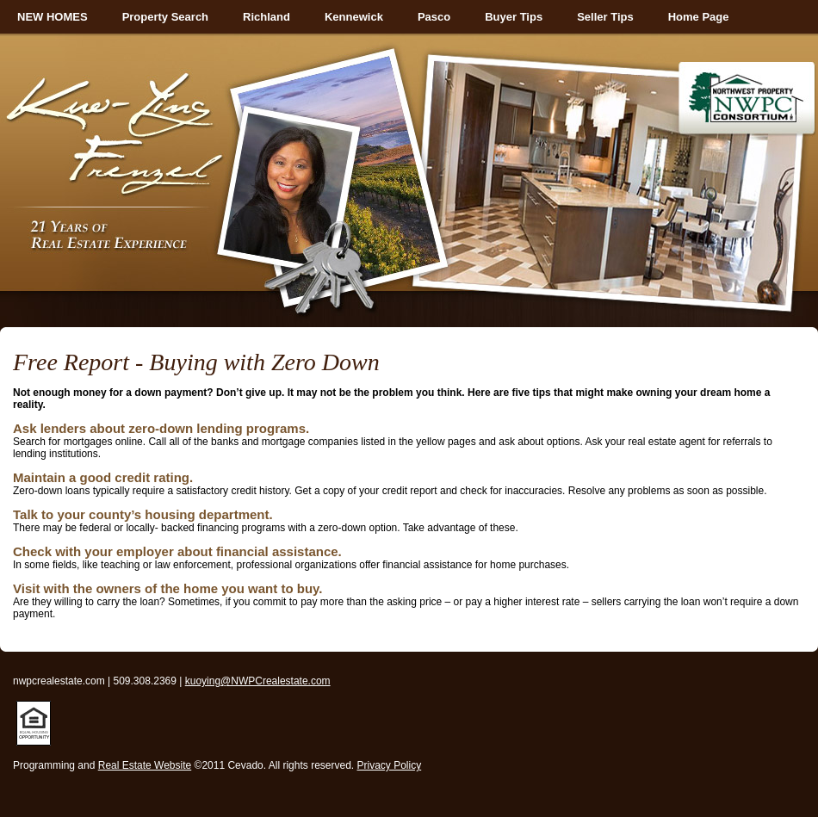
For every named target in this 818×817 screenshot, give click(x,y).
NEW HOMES (52, 16)
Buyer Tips (513, 16)
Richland (266, 16)
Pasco (434, 16)
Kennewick (354, 16)
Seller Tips (605, 16)
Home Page (698, 16)
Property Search (165, 16)
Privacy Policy (389, 765)
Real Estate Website (145, 765)
